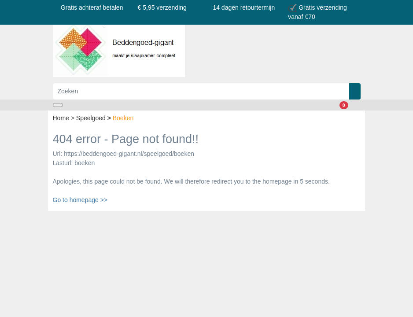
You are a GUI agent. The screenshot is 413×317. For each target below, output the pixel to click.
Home (62, 118)
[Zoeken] (201, 91)
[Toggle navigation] (58, 105)
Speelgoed (91, 118)
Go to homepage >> (80, 199)
